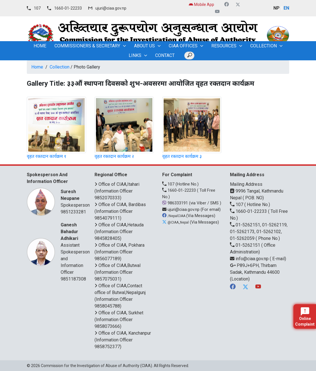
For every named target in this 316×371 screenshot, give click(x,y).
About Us (144, 45)
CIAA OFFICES (183, 45)
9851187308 (73, 279)
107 (37, 8)
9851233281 (73, 212)
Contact (165, 55)
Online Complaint (305, 316)
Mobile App (201, 4)
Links (135, 55)
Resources (223, 45)
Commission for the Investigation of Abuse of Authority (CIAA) (96, 365)
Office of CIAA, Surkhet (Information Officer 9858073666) (119, 319)
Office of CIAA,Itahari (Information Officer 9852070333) (117, 191)
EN (286, 8)
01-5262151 (245, 245)
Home (37, 67)
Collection (263, 45)
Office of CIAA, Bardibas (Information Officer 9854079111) (120, 211)
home (40, 45)
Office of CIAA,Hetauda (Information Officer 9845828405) (119, 231)
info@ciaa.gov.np (250, 258)
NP (276, 8)
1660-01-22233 (68, 8)
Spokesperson (75, 198)
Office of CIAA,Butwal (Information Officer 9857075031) (118, 272)
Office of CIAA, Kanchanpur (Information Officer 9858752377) (123, 339)
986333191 (175, 203)
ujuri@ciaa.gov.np (110, 8)
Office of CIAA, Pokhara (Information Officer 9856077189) (119, 251)
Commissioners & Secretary (87, 45)
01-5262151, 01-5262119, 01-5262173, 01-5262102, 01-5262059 (259, 231)
